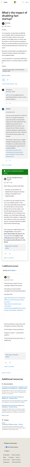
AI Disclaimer (6, 455)
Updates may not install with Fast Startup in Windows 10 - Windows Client (13, 397)
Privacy (17, 457)
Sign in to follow (6, 75)
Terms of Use (6, 459)
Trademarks (6, 462)
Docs (8, 276)
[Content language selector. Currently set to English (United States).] (10, 443)
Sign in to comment (7, 165)
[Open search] (23, 2)
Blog (4, 457)
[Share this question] (26, 8)
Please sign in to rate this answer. (11, 247)
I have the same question (8, 83)
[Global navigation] (1, 2)
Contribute (11, 457)
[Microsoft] (15, 2)
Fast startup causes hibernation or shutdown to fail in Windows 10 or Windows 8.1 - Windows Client (14, 387)
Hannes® (8, 109)
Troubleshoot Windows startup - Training (12, 424)
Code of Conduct (15, 459)
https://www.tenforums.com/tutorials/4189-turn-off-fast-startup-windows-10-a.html (14, 300)
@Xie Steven (9, 95)
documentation (8, 236)
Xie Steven (7, 23)
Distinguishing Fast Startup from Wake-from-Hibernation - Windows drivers (13, 406)
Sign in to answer (6, 372)
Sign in (27, 2)
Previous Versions (16, 455)
